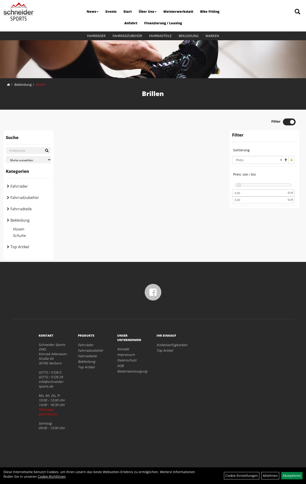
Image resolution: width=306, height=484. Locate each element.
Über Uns (147, 11)
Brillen (41, 84)
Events (110, 11)
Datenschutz (127, 360)
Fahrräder (96, 36)
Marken (212, 36)
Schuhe (19, 235)
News (92, 11)
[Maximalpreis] (259, 199)
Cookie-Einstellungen (241, 475)
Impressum (126, 354)
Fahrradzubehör (127, 36)
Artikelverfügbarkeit (170, 345)
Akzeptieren (292, 475)
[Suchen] (47, 150)
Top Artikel (19, 246)
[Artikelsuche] (297, 12)
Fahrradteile (160, 36)
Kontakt (123, 349)
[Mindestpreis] (259, 192)
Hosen (18, 229)
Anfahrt (130, 23)
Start (127, 11)
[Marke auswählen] (28, 159)
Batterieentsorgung (131, 371)
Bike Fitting (209, 11)
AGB (120, 365)
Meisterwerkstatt (178, 11)
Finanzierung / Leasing (163, 23)
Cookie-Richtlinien (52, 476)
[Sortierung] (257, 160)
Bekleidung (189, 36)
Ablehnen (270, 475)
